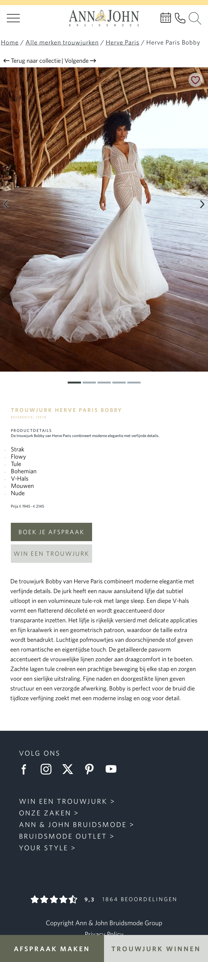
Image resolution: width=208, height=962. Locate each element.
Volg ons (39, 753)
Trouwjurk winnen (156, 949)
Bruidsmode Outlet (63, 836)
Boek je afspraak (51, 531)
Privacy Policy (104, 934)
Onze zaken (45, 813)
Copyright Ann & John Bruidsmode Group (104, 923)
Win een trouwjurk (51, 553)
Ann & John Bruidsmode (73, 824)
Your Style (43, 848)
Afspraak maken (52, 949)
